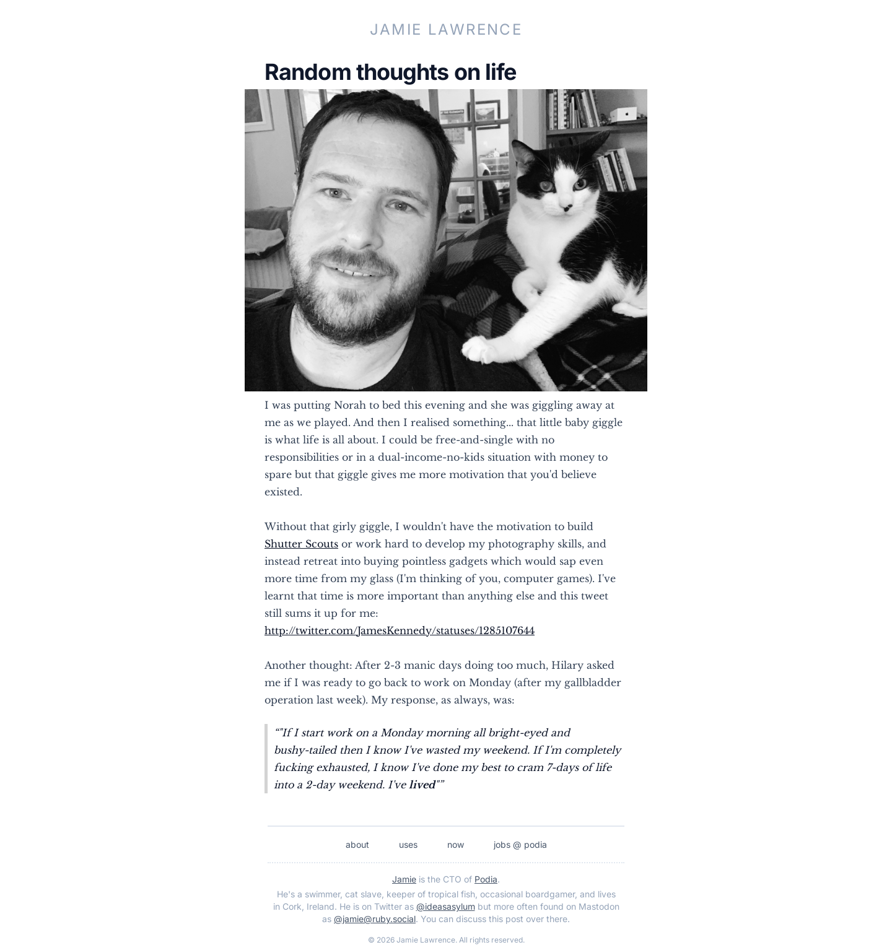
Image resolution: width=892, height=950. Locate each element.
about (357, 844)
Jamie (404, 879)
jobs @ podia (520, 844)
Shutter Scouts (301, 544)
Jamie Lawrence (446, 29)
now (455, 844)
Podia (485, 879)
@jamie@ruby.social (375, 918)
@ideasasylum (445, 906)
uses (408, 844)
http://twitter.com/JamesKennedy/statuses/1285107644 (400, 630)
